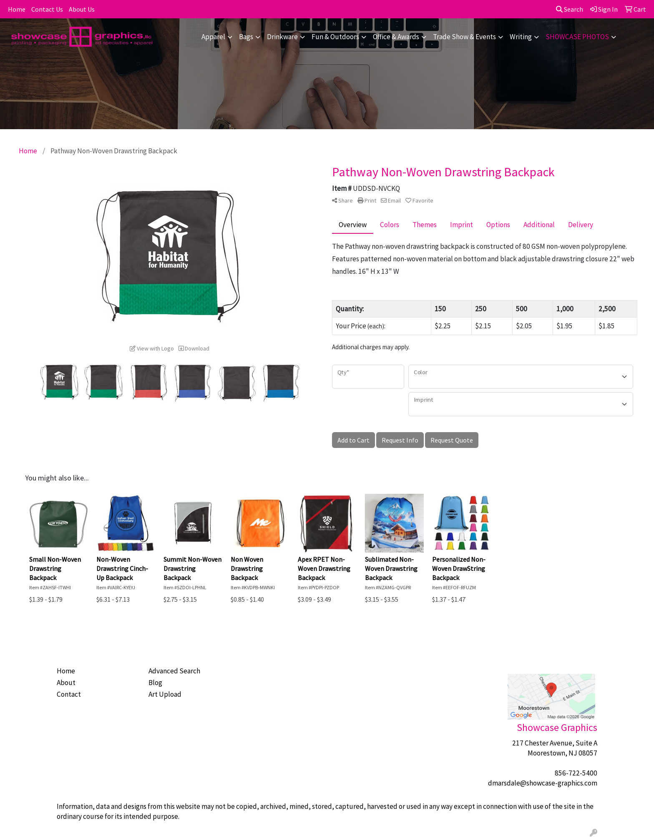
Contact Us (47, 9)
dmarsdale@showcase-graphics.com (542, 783)
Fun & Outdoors (335, 36)
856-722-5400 (576, 773)
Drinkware (282, 36)
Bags (246, 36)
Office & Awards (396, 36)
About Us (82, 9)
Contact (69, 694)
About (66, 682)
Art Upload (164, 694)
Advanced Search (174, 670)
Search (569, 9)
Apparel (213, 36)
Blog (155, 682)
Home (16, 9)
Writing (521, 36)
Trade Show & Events (464, 36)
